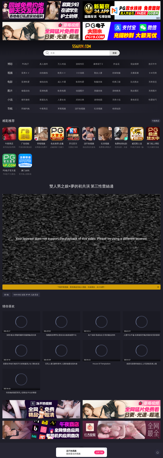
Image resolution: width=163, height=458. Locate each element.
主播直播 (135, 72)
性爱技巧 (153, 99)
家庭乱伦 (44, 99)
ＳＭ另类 (153, 72)
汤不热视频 (80, 108)
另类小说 (116, 99)
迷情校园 (98, 99)
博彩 (10, 64)
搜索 (115, 53)
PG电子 (25, 64)
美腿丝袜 (98, 90)
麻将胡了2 (98, 64)
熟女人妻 (98, 72)
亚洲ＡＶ (25, 72)
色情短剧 (116, 108)
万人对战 (62, 64)
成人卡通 (62, 81)
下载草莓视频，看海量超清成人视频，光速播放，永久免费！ (108, 287)
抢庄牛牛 (153, 64)
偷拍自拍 (44, 81)
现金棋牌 (135, 64)
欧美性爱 (80, 81)
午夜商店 (44, 108)
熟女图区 (135, 90)
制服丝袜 (98, 81)
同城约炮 (25, 108)
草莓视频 (62, 108)
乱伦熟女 (135, 81)
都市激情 (25, 99)
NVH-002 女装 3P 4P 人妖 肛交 (26, 294)
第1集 (6, 294)
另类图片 (153, 90)
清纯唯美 (116, 90)
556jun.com (81, 46)
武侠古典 (80, 99)
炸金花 (116, 64)
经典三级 (116, 81)
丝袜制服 (116, 72)
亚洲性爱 (25, 81)
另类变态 (153, 81)
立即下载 (99, 452)
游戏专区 (80, 64)
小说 (10, 99)
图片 (10, 90)
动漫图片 (80, 90)
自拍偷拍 (44, 72)
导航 (10, 108)
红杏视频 (98, 108)
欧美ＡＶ (62, 72)
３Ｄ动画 (80, 72)
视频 (10, 73)
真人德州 (44, 64)
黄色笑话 (135, 99)
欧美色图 (62, 90)
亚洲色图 (44, 90)
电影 (10, 81)
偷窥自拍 (25, 90)
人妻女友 (62, 99)
